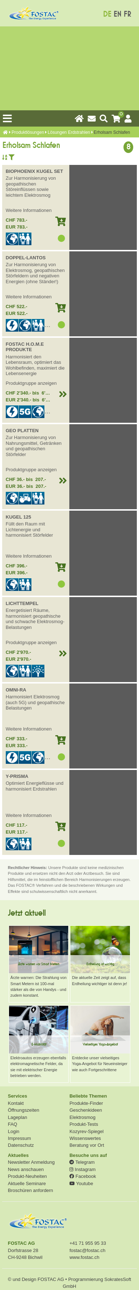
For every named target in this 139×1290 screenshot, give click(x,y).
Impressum (19, 1138)
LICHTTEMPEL (22, 603)
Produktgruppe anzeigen (31, 383)
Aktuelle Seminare (27, 1183)
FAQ (12, 1124)
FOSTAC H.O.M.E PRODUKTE (25, 347)
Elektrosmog (82, 1117)
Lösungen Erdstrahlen (69, 132)
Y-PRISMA (17, 776)
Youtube (81, 1183)
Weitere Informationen (29, 210)
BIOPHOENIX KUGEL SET (34, 171)
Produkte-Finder (86, 1103)
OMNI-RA (16, 690)
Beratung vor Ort (86, 1145)
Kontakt (16, 1103)
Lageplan (17, 1117)
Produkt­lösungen (28, 132)
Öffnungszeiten (23, 1110)
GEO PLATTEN (22, 430)
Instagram (82, 1169)
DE (107, 14)
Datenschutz (21, 1145)
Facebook (82, 1176)
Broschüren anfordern (30, 1190)
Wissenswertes (85, 1138)
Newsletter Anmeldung (31, 1162)
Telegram (82, 1162)
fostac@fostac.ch (87, 1250)
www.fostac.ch (84, 1257)
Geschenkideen (85, 1110)
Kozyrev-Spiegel (86, 1131)
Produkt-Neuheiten (27, 1176)
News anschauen (26, 1169)
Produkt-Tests (83, 1124)
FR (127, 14)
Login (13, 1131)
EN (117, 14)
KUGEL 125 (18, 517)
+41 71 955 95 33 (87, 1243)
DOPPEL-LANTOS (26, 257)
